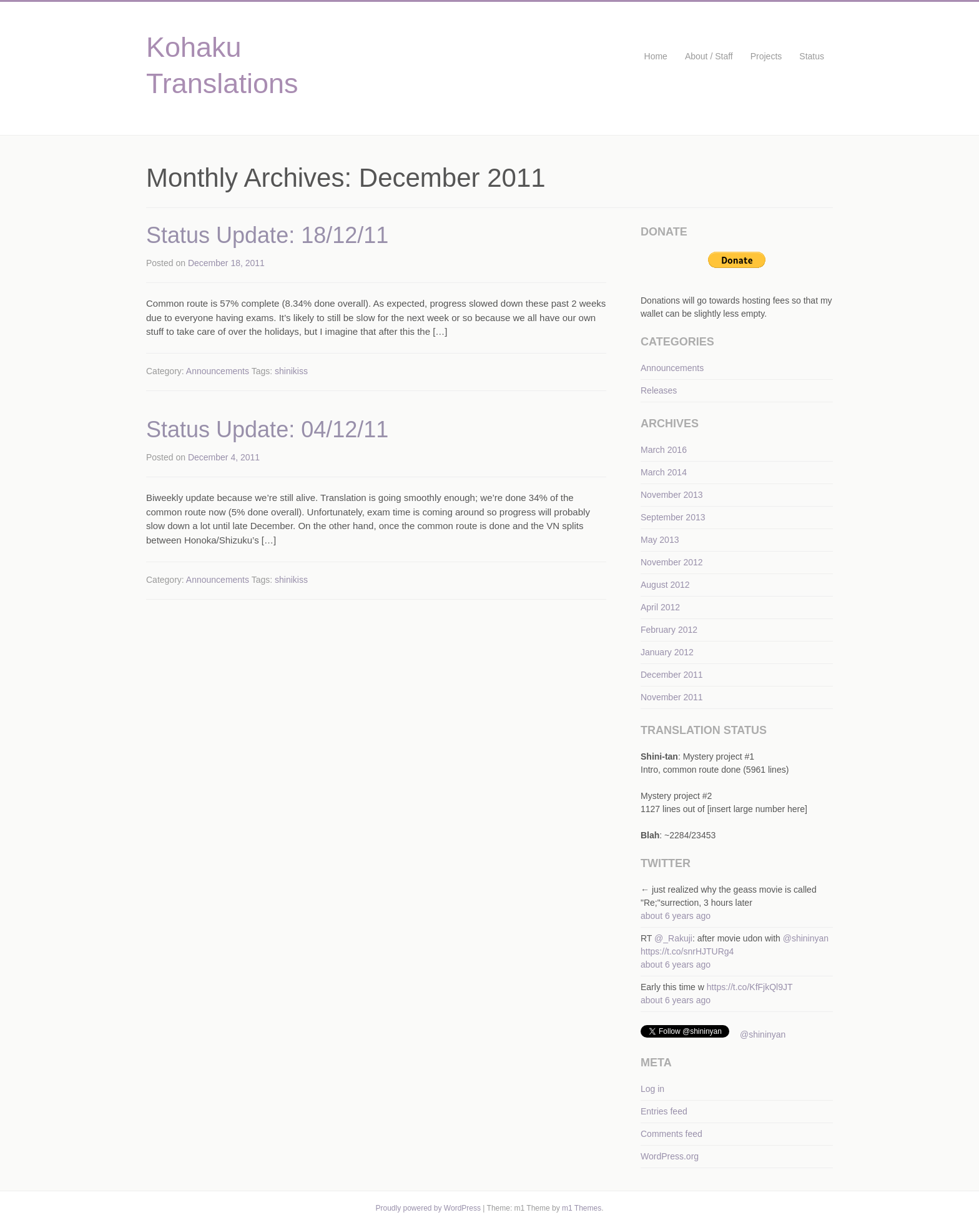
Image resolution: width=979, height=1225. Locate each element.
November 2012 (672, 562)
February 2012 (669, 630)
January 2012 (667, 652)
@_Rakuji (673, 938)
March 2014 (664, 472)
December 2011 (672, 675)
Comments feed (671, 1134)
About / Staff (709, 56)
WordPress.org (670, 1156)
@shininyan (806, 938)
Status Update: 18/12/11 (267, 235)
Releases (659, 390)
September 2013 (673, 517)
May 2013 (660, 540)
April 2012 (660, 607)
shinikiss (291, 371)
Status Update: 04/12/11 (267, 429)
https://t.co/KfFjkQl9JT (750, 987)
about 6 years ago (676, 916)
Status (811, 56)
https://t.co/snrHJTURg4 (687, 951)
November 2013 (672, 495)
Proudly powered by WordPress (428, 1208)
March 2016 (664, 450)
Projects (766, 56)
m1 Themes (581, 1208)
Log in (652, 1089)
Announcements (217, 371)
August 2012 (665, 585)
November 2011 (672, 697)
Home (655, 56)
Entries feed (664, 1111)
